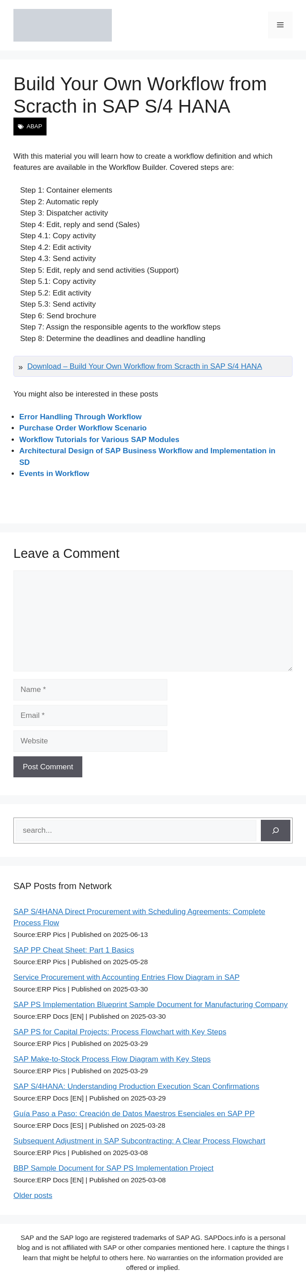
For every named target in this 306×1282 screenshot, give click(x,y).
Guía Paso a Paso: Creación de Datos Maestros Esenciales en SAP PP (134, 1113)
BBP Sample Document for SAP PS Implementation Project (113, 1168)
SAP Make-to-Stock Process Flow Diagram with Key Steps (112, 1059)
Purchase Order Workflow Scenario (83, 428)
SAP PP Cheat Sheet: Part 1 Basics (73, 950)
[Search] (275, 830)
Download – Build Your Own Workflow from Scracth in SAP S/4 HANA (144, 366)
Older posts (32, 1195)
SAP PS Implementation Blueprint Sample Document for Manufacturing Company (150, 1004)
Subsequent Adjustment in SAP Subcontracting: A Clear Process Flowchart (139, 1141)
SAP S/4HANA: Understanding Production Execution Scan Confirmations (136, 1086)
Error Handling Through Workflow (80, 417)
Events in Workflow (54, 473)
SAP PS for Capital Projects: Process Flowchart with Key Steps (119, 1032)
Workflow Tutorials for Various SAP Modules (99, 439)
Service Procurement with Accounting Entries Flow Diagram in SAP (126, 977)
